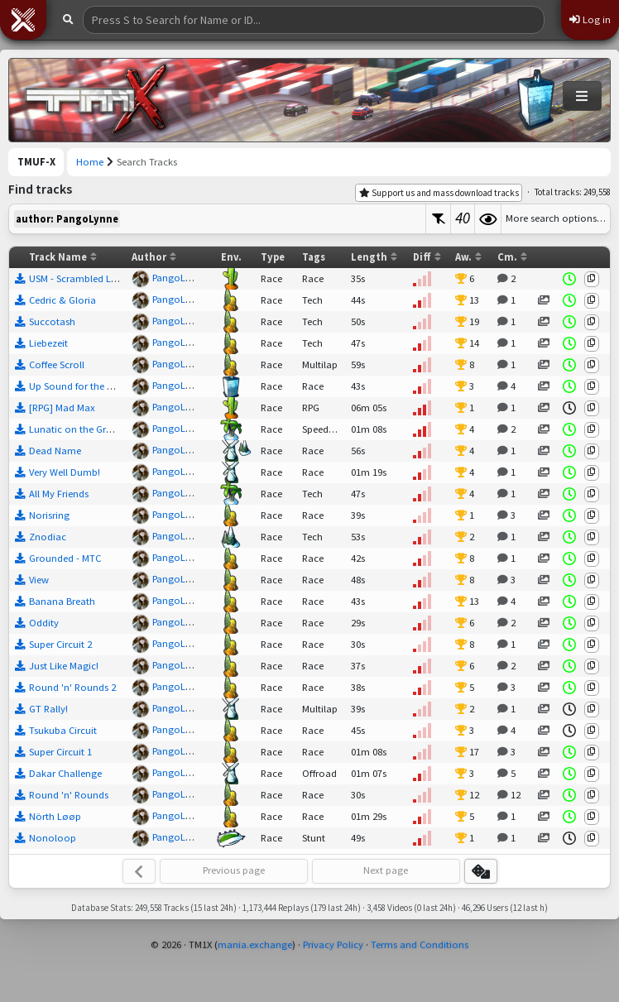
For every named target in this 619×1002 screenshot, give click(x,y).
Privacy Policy (333, 944)
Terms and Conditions (419, 944)
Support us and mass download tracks (439, 193)
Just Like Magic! (63, 665)
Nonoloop (52, 838)
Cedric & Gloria (62, 300)
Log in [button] (590, 19)
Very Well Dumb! (64, 472)
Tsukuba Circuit (63, 730)
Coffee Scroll (56, 364)
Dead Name (55, 450)
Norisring (49, 515)
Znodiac (47, 536)
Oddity (44, 622)
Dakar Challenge (65, 773)
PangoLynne (179, 277)
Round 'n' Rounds (68, 795)
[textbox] (217, 218)
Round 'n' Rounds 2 (72, 687)
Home (89, 162)
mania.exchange (255, 944)
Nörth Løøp (55, 816)
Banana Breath (62, 601)
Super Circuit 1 (60, 752)
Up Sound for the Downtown (92, 386)
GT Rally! (48, 708)
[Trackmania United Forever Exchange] (96, 100)
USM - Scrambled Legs (77, 278)
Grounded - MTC (65, 558)
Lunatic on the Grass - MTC (88, 429)
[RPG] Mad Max (62, 407)
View (39, 579)
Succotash (52, 321)
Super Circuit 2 (60, 644)
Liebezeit (48, 343)
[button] (23, 20)
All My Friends (59, 493)
